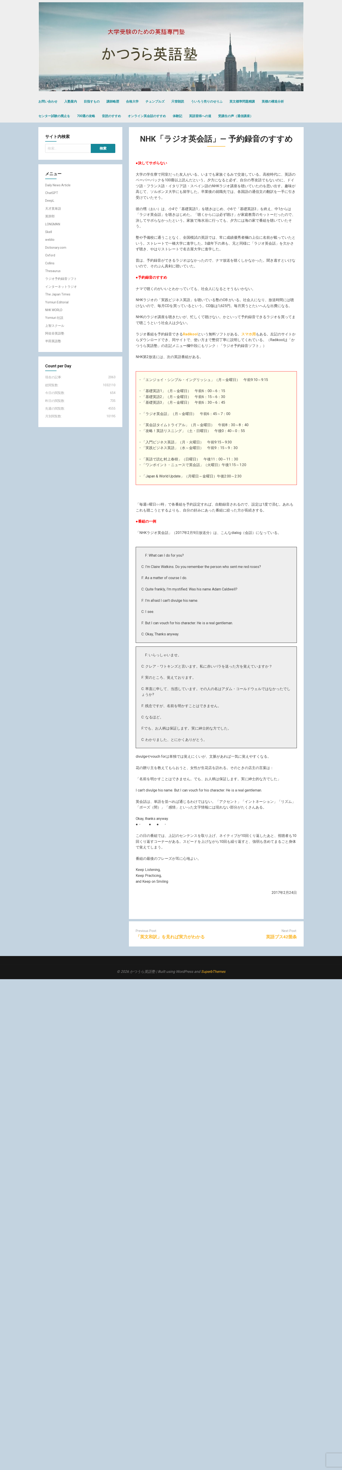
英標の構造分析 (273, 101)
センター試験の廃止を (54, 116)
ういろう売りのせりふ (207, 101)
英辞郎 (50, 216)
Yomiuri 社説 (54, 318)
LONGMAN (52, 224)
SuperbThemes (213, 971)
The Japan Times (57, 294)
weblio (49, 239)
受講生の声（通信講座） (235, 116)
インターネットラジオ (61, 286)
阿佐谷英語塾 (54, 333)
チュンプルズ (155, 101)
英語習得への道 (200, 116)
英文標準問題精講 (242, 101)
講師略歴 (112, 101)
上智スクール (54, 325)
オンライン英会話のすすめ (147, 116)
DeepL (49, 200)
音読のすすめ (111, 116)
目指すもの (92, 101)
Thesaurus (53, 271)
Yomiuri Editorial (57, 302)
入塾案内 (70, 101)
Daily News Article (58, 185)
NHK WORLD (53, 310)
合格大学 (132, 101)
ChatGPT (51, 193)
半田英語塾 (53, 341)
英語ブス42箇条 (281, 936)
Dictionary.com (55, 247)
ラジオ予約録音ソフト (61, 278)
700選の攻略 (86, 116)
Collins (49, 263)
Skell (48, 232)
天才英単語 (53, 208)
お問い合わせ (47, 101)
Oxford (50, 255)
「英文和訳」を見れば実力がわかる (170, 936)
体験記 (177, 116)
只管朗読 (177, 101)
